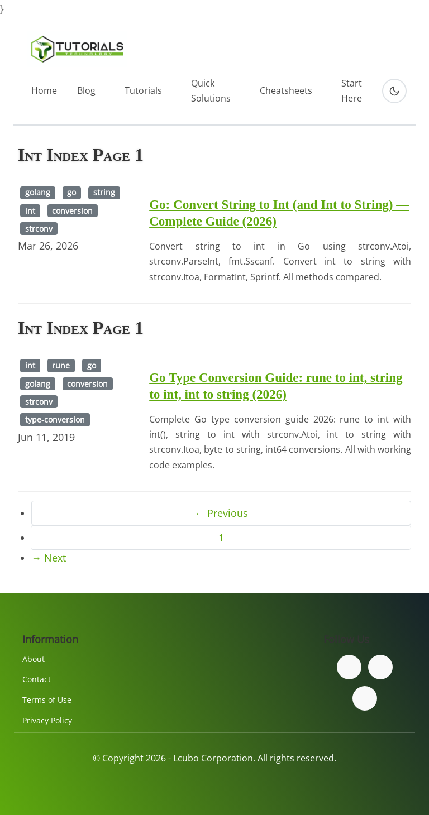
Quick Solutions (211, 90)
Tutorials (143, 90)
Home (44, 90)
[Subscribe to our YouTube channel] (364, 698)
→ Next (48, 557)
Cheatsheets (286, 90)
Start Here (351, 90)
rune (61, 365)
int (30, 210)
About (33, 659)
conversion (72, 210)
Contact (36, 679)
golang (37, 192)
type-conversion (55, 419)
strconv (39, 228)
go (71, 192)
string (104, 192)
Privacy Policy (47, 720)
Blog (86, 90)
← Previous (221, 513)
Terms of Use (47, 699)
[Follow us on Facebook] (349, 667)
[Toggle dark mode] (394, 91)
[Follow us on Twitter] (380, 667)
